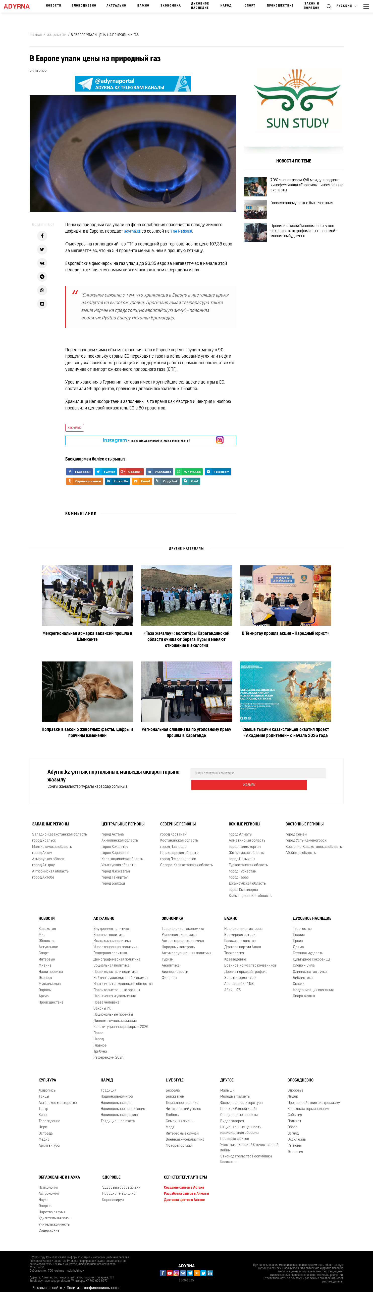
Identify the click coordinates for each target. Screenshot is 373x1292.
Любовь (172, 1111)
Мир (42, 931)
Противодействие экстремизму (314, 1099)
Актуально (116, 5)
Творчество (302, 925)
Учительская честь (54, 1221)
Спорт (250, 5)
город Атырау (43, 861)
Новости (54, 5)
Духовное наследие (200, 6)
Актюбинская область (50, 867)
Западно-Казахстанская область (59, 830)
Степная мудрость (308, 949)
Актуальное (48, 943)
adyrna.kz (133, 231)
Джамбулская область (247, 880)
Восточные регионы (305, 820)
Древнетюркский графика (246, 968)
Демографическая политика (116, 955)
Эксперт (45, 974)
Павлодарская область (179, 849)
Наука (43, 1196)
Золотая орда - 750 (240, 974)
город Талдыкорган (245, 843)
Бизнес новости (175, 968)
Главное (100, 1042)
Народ (226, 5)
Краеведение (235, 955)
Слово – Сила (304, 962)
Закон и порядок (312, 6)
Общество (47, 937)
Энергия (45, 1202)
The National (183, 231)
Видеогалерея (232, 1117)
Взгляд (293, 1130)
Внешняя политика (109, 931)
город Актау (42, 849)
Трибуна (100, 1048)
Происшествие (280, 5)
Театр (43, 1105)
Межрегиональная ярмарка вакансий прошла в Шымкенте (87, 636)
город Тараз (239, 874)
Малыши (227, 1087)
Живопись (47, 1087)
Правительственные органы (116, 986)
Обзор (293, 1123)
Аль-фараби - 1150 (239, 980)
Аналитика (171, 962)
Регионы (295, 1142)
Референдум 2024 (108, 1054)
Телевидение (49, 1117)
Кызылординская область (250, 892)
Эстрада (46, 1130)
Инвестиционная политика (115, 943)
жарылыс (75, 428)
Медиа (44, 1136)
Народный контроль (178, 943)
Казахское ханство (240, 937)
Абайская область (301, 849)
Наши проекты (51, 968)
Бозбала (173, 1087)
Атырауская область (49, 855)
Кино (43, 1111)
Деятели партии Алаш (242, 943)
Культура (47, 1076)
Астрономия (49, 1190)
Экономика (171, 5)
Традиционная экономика (183, 925)
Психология (48, 1184)
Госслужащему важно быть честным (308, 211)
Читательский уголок (183, 1105)
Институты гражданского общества (123, 980)
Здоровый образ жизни (121, 1184)
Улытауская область (118, 861)
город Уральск (44, 837)
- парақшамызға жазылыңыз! (146, 440)
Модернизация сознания (313, 986)
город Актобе (43, 874)
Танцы (44, 1093)
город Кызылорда (243, 886)
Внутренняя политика (111, 925)
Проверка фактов (234, 1135)
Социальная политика (111, 962)
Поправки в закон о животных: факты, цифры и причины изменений (87, 732)
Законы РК (102, 1005)
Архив (43, 992)
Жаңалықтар (56, 35)
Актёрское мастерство (58, 1099)
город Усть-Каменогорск (306, 837)
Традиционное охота (118, 1117)
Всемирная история (240, 931)
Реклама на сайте (47, 1284)
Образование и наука (59, 1174)
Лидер (293, 1093)
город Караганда (115, 849)
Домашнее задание (182, 1099)
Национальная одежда (119, 1111)
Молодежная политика (112, 937)
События (295, 1111)
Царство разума (52, 1208)
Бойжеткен (175, 1093)
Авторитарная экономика (183, 937)
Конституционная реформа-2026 (120, 1023)
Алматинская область (247, 837)
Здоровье (295, 1087)
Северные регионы (178, 820)
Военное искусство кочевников (250, 962)
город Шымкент (242, 855)
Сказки (298, 980)
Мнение (45, 962)
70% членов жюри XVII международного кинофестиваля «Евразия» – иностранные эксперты (308, 187)
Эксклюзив (297, 1136)
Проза (298, 937)
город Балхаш (113, 880)
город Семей (296, 830)
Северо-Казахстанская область (186, 861)
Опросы (45, 986)
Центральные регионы (122, 820)
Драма (298, 943)
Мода (170, 1123)
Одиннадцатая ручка (310, 968)
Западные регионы (50, 820)
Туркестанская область (248, 861)
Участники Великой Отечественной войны (249, 1143)
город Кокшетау (114, 843)
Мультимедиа (50, 980)
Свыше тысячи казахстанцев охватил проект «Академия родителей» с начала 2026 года (285, 732)
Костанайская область (179, 837)
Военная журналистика (185, 1136)
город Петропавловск (178, 855)
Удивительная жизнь (55, 1214)
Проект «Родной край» (238, 1105)
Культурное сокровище (312, 955)
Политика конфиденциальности (93, 1284)
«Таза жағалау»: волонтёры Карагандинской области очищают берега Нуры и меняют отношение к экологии (186, 639)
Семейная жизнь (179, 1117)
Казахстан (47, 925)
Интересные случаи (182, 1130)
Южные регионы (244, 820)
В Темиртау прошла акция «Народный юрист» (286, 633)
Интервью (47, 955)
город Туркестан (242, 867)
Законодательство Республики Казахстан (246, 1155)
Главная (36, 35)
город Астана (112, 830)
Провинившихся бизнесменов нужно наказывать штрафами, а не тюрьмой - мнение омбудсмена (310, 245)
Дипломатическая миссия (115, 1017)
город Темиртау (114, 874)
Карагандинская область (122, 855)
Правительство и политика (115, 968)
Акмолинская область (119, 837)
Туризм (168, 955)
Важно (143, 5)
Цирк (43, 1123)
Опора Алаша (304, 992)
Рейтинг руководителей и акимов (120, 974)
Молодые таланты (235, 1093)
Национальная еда (116, 1099)
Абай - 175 (232, 986)
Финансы (169, 974)
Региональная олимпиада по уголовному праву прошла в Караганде (186, 732)
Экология (295, 1148)
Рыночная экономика (179, 931)
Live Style (175, 1076)
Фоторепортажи (179, 1142)
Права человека (106, 999)
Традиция (108, 1087)
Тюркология (234, 949)
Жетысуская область (246, 849)
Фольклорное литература (241, 1099)
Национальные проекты (113, 1011)
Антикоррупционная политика (186, 949)
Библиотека (303, 974)
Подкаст (294, 1117)
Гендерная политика (110, 949)
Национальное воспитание (123, 1105)
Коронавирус (113, 1196)
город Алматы (240, 830)
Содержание (49, 1227)
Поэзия (299, 931)
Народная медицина (119, 1190)
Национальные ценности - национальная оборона (241, 1126)
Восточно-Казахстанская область (314, 843)
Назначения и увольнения (114, 992)
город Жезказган (115, 867)
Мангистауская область (52, 843)
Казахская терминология (308, 1105)
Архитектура (49, 1142)
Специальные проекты (239, 1111)
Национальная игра (117, 1093)
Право (98, 1029)
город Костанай (173, 830)
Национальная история (243, 925)
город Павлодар (173, 843)
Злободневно (84, 5)
